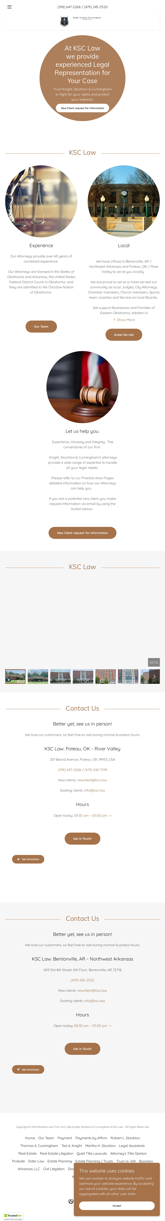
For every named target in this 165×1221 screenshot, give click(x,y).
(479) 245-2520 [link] (96, 7)
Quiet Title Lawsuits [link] (92, 1153)
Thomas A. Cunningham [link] (39, 1145)
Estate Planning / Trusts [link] (94, 1161)
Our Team (41, 326)
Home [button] (30, 1138)
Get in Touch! (82, 839)
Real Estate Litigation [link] (56, 1153)
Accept (117, 1205)
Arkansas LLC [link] (29, 1169)
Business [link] (146, 1161)
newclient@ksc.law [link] (92, 780)
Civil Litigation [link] (53, 1169)
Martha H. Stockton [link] (100, 1145)
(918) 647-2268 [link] (69, 7)
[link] (82, 14)
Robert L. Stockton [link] (125, 1138)
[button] (16, 7)
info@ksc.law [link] (94, 790)
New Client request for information (82, 108)
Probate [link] (18, 1161)
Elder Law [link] (36, 1161)
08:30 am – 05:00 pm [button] (90, 815)
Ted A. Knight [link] (71, 1145)
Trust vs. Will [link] (126, 1161)
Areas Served (124, 335)
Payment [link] (65, 1138)
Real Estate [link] (27, 1153)
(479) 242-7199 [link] (95, 770)
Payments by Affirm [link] (91, 1138)
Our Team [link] (46, 1138)
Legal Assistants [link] (132, 1145)
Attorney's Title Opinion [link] (128, 1153)
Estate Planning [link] (59, 1161)
